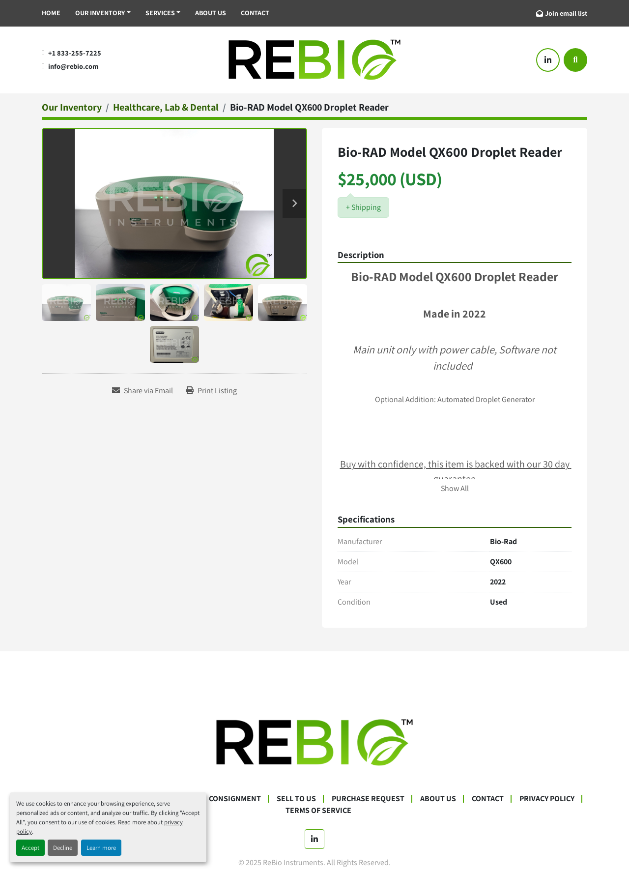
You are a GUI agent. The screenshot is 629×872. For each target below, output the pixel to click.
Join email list (566, 13)
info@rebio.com (73, 66)
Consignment (235, 798)
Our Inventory (100, 12)
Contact (255, 12)
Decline (62, 847)
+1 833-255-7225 (74, 53)
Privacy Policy (546, 798)
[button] (103, 13)
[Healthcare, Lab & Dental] (166, 107)
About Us (210, 12)
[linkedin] (548, 60)
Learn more (101, 847)
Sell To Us (296, 798)
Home (51, 12)
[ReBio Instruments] (314, 742)
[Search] (575, 60)
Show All (455, 488)
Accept (30, 847)
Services (160, 12)
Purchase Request (368, 798)
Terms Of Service (318, 810)
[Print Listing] (211, 390)
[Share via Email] (142, 390)
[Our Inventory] (72, 107)
